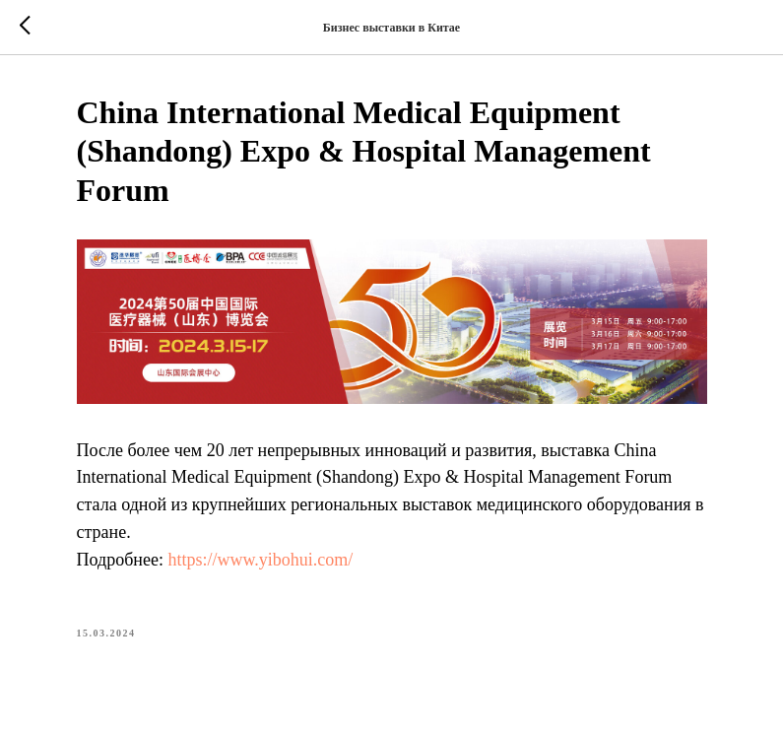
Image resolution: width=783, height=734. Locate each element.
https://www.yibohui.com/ (260, 559)
